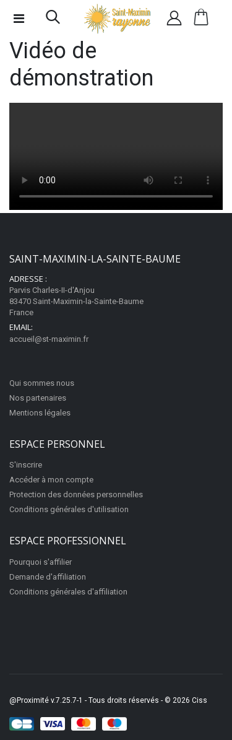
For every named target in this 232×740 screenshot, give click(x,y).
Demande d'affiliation (47, 576)
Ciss (199, 700)
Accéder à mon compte (51, 479)
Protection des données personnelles (76, 494)
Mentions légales (40, 412)
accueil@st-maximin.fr (48, 339)
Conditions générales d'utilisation (69, 509)
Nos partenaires (37, 398)
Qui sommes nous (41, 383)
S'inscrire (25, 464)
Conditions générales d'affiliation (68, 591)
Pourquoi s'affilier (40, 562)
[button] (53, 20)
